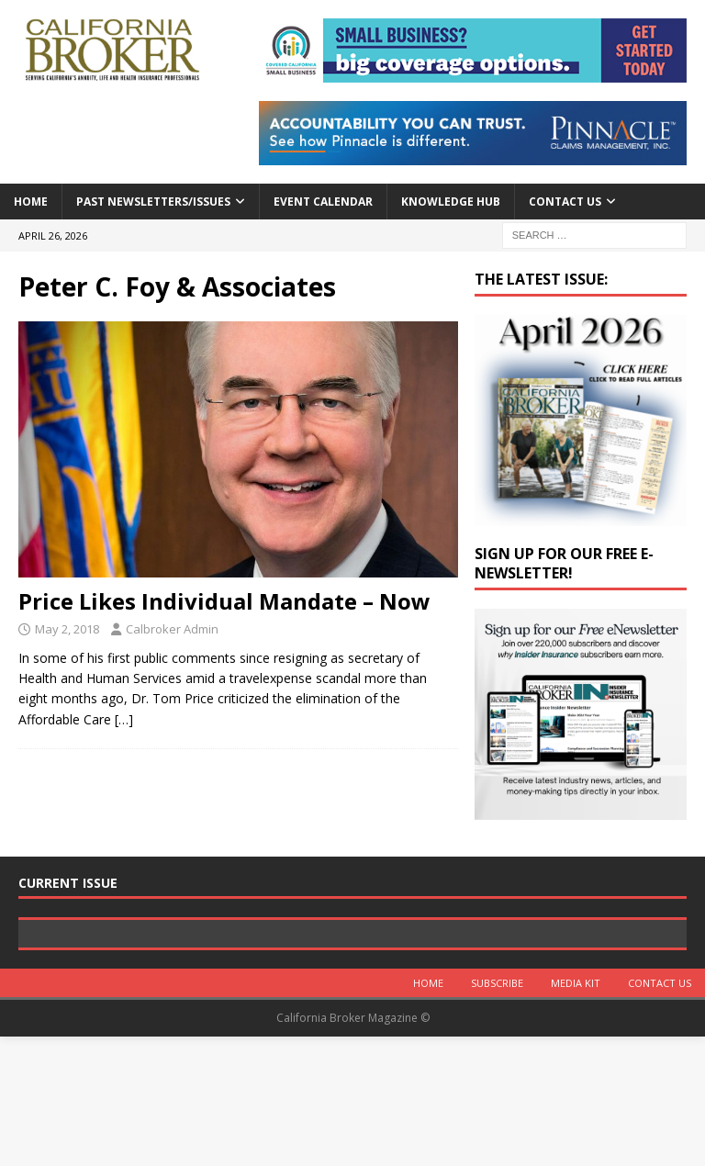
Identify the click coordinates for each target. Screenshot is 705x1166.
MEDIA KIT (575, 1113)
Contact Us (565, 201)
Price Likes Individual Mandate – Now (224, 601)
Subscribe (497, 1113)
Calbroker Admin (172, 629)
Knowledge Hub (450, 201)
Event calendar (323, 201)
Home (31, 201)
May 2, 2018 (67, 629)
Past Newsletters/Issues (153, 201)
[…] (124, 719)
